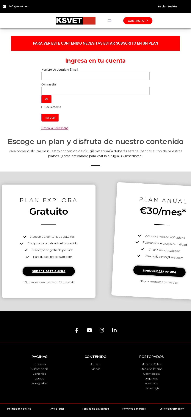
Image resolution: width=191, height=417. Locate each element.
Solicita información (171, 408)
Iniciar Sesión (167, 6)
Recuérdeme (51, 107)
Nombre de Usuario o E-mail (59, 69)
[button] (109, 21)
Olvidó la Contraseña (54, 128)
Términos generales (134, 408)
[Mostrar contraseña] (46, 99)
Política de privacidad (95, 408)
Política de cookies (19, 408)
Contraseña (48, 84)
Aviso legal (57, 408)
